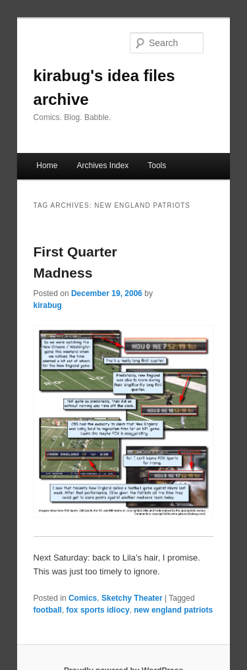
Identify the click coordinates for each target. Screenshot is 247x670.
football (48, 610)
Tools (157, 165)
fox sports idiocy (98, 610)
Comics (83, 598)
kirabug (48, 305)
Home (46, 165)
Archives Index (102, 165)
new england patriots (173, 610)
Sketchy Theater (132, 598)
